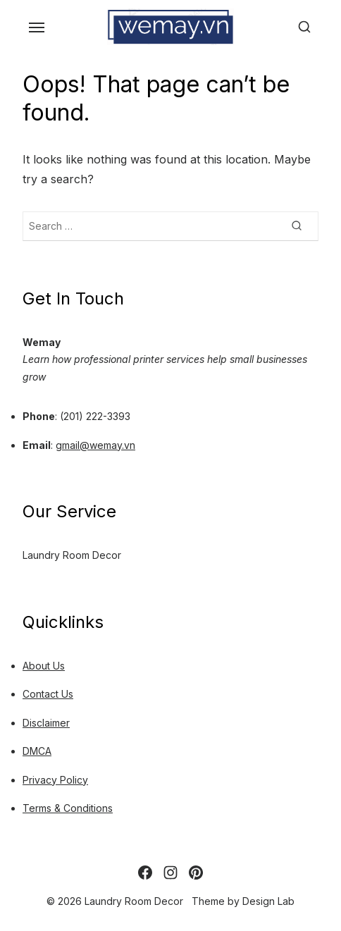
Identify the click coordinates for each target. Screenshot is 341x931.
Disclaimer (46, 723)
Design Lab (268, 901)
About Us (44, 666)
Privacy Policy (55, 780)
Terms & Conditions (68, 808)
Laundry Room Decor (72, 555)
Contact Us (48, 694)
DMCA (37, 751)
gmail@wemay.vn (95, 445)
